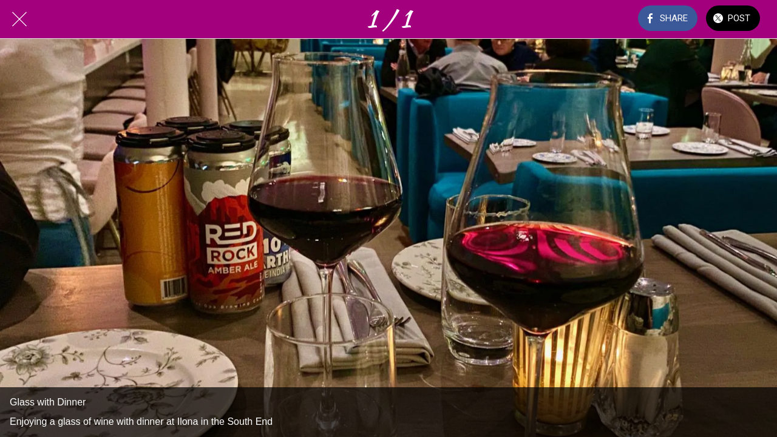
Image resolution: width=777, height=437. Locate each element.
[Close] (19, 19)
